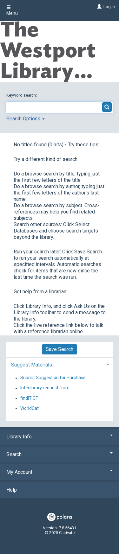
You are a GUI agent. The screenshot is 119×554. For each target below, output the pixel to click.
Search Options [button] (25, 119)
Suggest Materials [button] (31, 365)
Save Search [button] (59, 349)
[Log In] (99, 6)
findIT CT (29, 398)
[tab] (59, 364)
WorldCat (29, 408)
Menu (12, 10)
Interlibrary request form (44, 388)
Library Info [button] (59, 437)
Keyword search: (22, 95)
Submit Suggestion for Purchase (53, 377)
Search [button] (59, 454)
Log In (109, 6)
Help (11, 490)
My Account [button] (59, 472)
